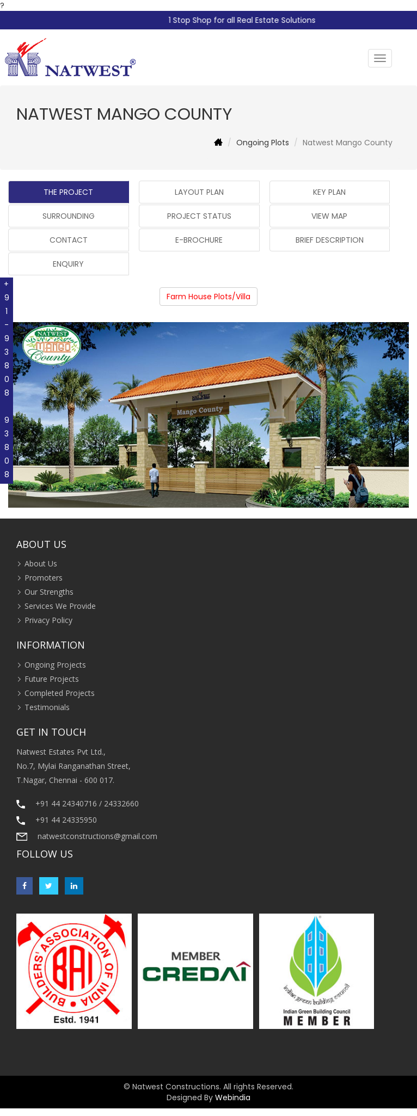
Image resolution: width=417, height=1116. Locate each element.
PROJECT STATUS (199, 216)
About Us (40, 563)
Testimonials (47, 707)
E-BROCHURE (199, 240)
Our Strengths (48, 592)
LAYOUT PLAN (199, 192)
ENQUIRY (68, 263)
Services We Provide (60, 606)
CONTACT (69, 240)
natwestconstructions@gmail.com (97, 836)
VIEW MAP (329, 216)
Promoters (43, 577)
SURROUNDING (68, 216)
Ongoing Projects (55, 664)
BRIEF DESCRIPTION (330, 240)
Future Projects (51, 679)
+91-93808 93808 (6, 381)
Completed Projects (59, 693)
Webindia (232, 1097)
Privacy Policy (48, 620)
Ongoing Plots (262, 142)
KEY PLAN (329, 192)
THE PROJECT (68, 192)
